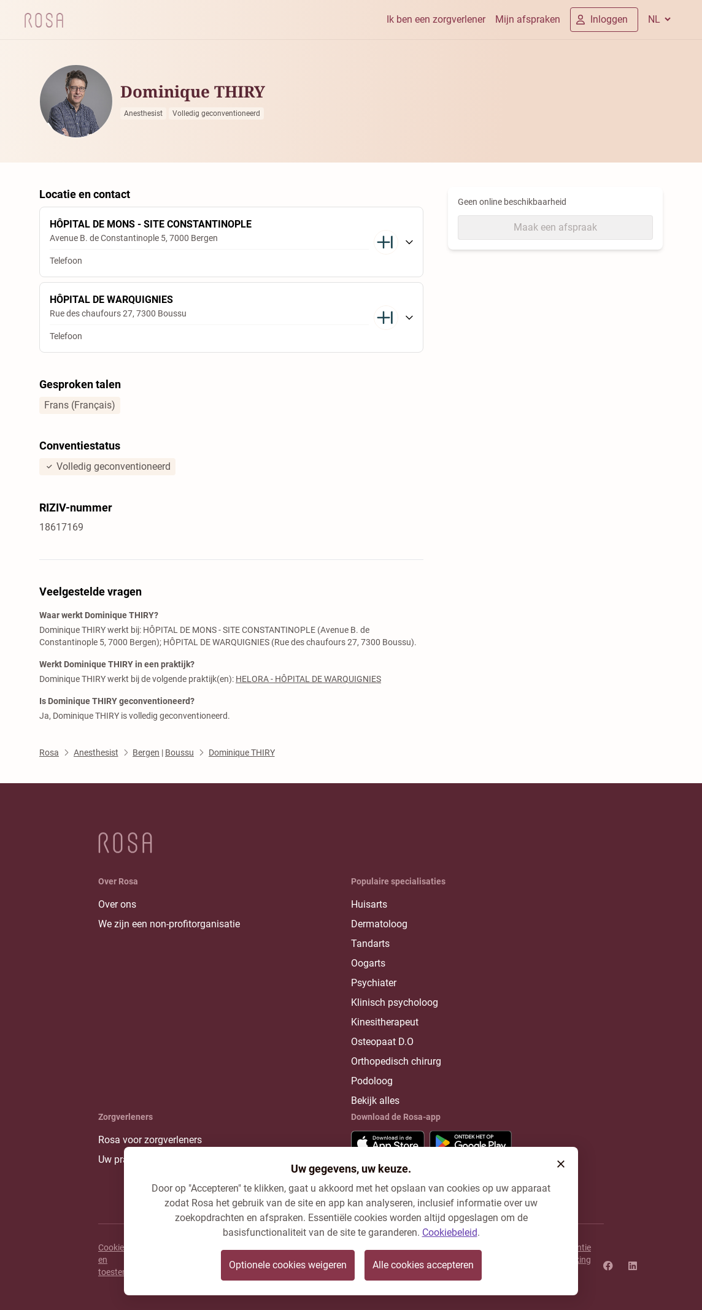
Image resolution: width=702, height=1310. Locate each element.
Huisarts (369, 904)
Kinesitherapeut (384, 1022)
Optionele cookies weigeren (288, 1265)
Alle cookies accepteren (423, 1265)
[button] (561, 1164)
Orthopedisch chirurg (396, 1061)
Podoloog (372, 1081)
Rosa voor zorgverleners (150, 1140)
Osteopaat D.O (382, 1042)
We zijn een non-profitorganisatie (169, 924)
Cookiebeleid (449, 1232)
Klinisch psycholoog (394, 1002)
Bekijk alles (375, 1100)
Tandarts (370, 943)
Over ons (117, 904)
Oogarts (368, 963)
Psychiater (373, 983)
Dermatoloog (379, 924)
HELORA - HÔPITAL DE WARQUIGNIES (308, 679)
